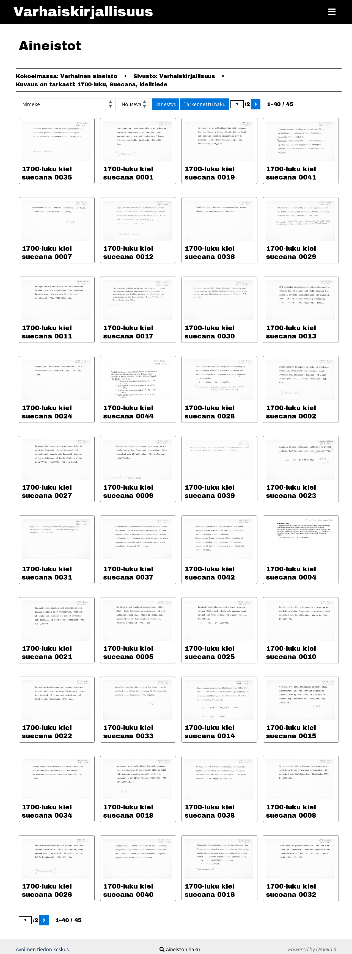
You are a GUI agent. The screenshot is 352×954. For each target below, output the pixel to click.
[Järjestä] (67, 104)
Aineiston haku (183, 949)
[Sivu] (237, 104)
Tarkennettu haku (204, 104)
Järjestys (165, 104)
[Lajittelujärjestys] (134, 104)
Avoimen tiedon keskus (42, 949)
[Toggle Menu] (332, 12)
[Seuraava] (255, 104)
